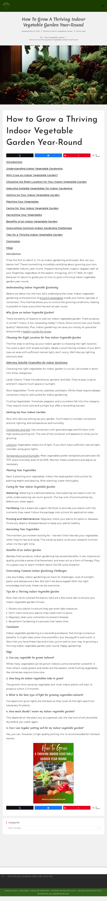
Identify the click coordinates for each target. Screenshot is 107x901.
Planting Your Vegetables (22, 201)
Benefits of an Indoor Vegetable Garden (32, 221)
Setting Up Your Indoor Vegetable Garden (33, 195)
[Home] (41, 37)
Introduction (14, 162)
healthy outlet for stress (37, 331)
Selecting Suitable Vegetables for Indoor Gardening (39, 188)
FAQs (9, 247)
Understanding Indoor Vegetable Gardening (34, 168)
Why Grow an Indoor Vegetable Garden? (32, 175)
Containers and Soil (18, 429)
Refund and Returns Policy (90, 891)
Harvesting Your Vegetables (24, 214)
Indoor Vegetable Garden (62, 31)
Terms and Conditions (40, 891)
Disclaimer (23, 891)
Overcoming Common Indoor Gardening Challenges (39, 228)
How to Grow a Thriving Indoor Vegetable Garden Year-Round (53, 40)
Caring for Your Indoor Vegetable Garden (32, 208)
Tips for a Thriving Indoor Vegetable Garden (34, 234)
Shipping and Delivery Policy (63, 891)
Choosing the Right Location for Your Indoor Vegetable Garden (46, 181)
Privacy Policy (11, 891)
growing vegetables (51, 298)
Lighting (11, 444)
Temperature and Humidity (22, 455)
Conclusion (13, 241)
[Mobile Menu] (103, 6)
